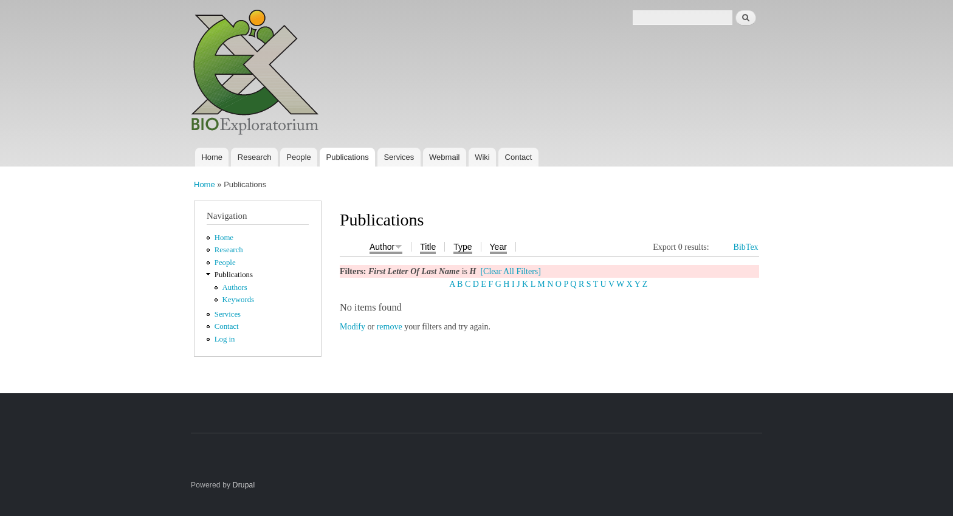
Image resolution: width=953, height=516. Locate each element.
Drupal (244, 485)
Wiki (482, 157)
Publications (347, 157)
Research (255, 157)
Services (399, 157)
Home (211, 157)
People (298, 157)
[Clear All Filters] (510, 271)
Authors (234, 287)
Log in (225, 339)
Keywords (238, 299)
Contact (518, 157)
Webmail (444, 157)
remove (389, 326)
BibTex (746, 247)
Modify (352, 326)
